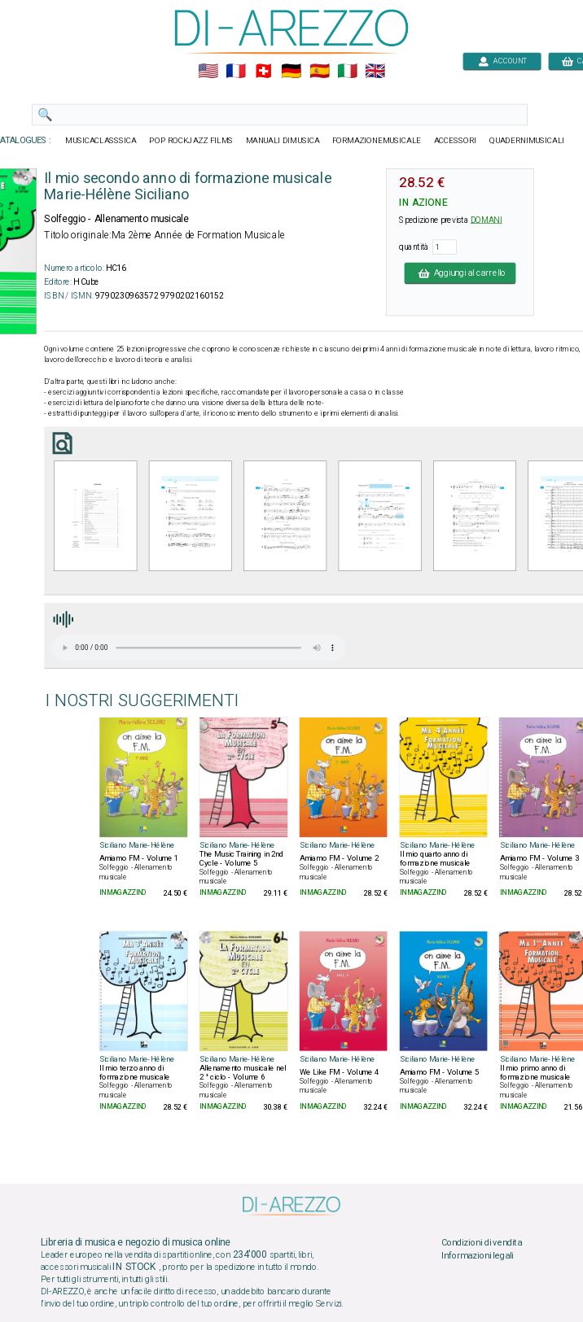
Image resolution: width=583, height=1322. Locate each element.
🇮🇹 (347, 71)
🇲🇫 (236, 71)
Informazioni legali (477, 1255)
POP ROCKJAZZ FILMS (191, 140)
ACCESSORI (455, 140)
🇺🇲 (208, 71)
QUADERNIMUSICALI (526, 140)
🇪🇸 (319, 71)
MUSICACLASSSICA (101, 140)
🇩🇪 (291, 71)
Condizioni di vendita (481, 1243)
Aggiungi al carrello (460, 272)
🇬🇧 (375, 71)
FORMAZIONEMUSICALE (376, 140)
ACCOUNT (502, 60)
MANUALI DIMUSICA (283, 140)
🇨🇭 (263, 71)
